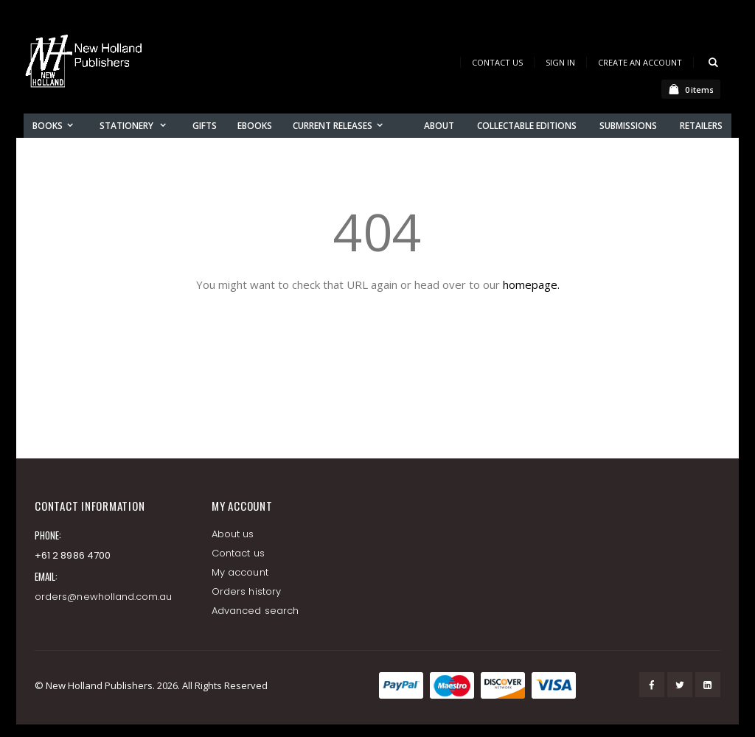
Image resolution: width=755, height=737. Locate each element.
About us (233, 534)
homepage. (531, 284)
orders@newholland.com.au (104, 597)
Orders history (246, 591)
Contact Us (497, 62)
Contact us (238, 553)
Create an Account (640, 62)
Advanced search (255, 611)
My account (240, 572)
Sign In (560, 62)
